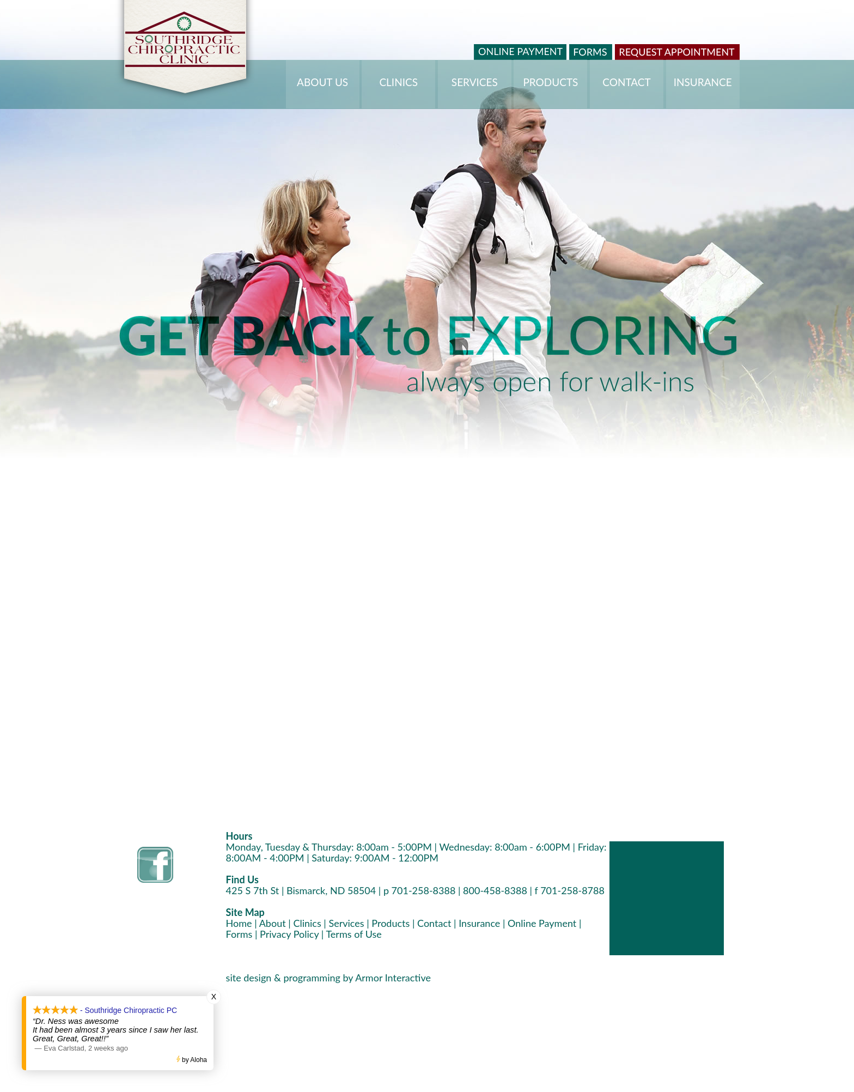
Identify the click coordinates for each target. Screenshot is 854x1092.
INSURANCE (703, 82)
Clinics (307, 923)
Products (390, 923)
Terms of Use (353, 934)
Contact (434, 923)
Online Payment (542, 923)
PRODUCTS (550, 82)
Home (239, 923)
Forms (239, 934)
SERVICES (475, 82)
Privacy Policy (289, 934)
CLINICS (398, 82)
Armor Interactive (393, 978)
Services (346, 923)
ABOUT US (322, 82)
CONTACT (626, 82)
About (272, 923)
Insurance (479, 923)
